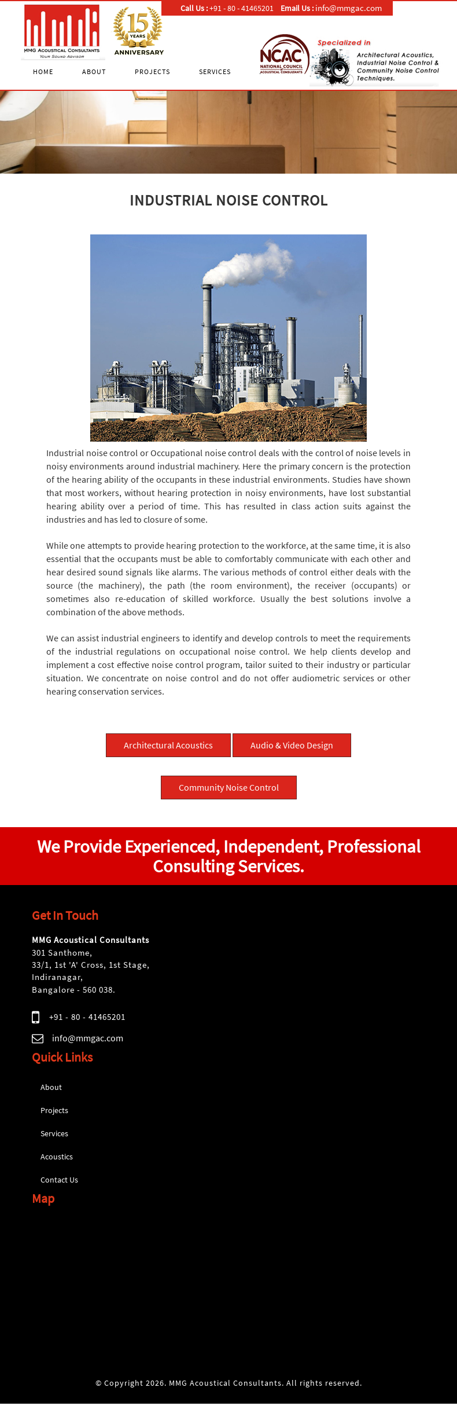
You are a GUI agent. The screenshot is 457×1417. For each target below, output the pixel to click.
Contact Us (59, 1179)
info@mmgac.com (87, 1038)
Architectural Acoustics (168, 745)
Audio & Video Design (291, 745)
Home (43, 72)
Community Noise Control (229, 787)
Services (215, 72)
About (94, 72)
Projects (152, 72)
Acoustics (56, 1156)
